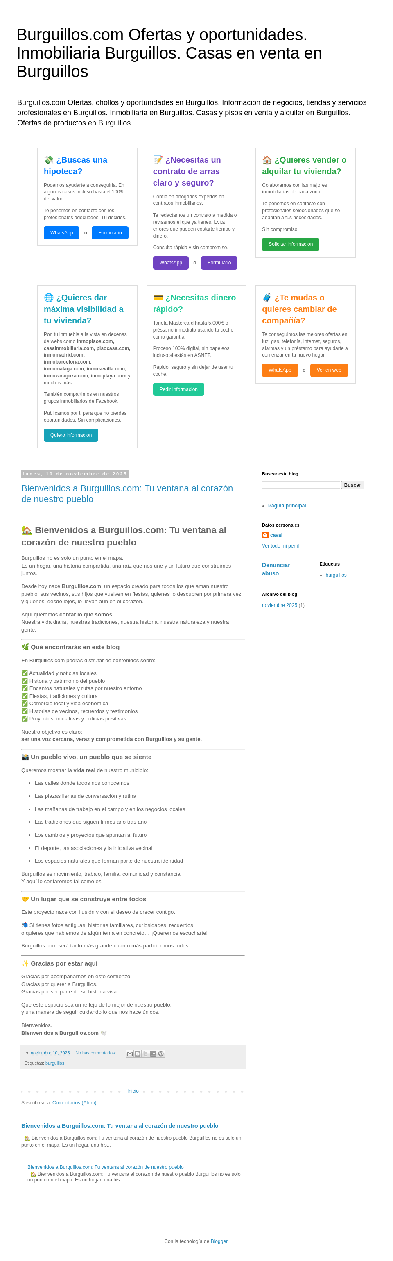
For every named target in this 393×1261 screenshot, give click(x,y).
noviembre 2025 (279, 605)
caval (276, 535)
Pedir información (179, 389)
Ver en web (329, 370)
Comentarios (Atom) (74, 1103)
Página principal (287, 506)
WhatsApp (61, 233)
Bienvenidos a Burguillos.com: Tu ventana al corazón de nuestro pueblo (120, 1125)
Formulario (110, 233)
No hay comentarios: (96, 1052)
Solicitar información (291, 244)
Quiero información (71, 435)
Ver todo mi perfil (280, 546)
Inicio (133, 1091)
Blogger (219, 1241)
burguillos (54, 1063)
